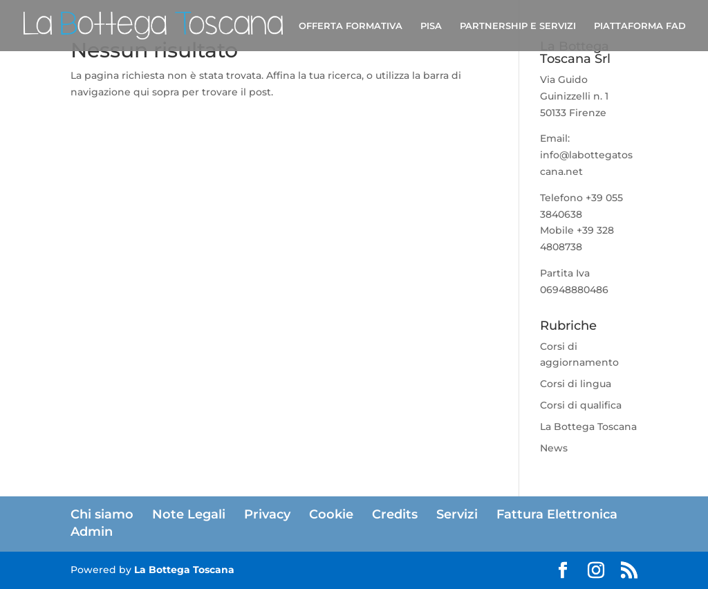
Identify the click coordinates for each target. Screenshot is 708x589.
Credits (395, 514)
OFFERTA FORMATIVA (350, 26)
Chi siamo (102, 514)
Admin (92, 531)
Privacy (267, 514)
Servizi (457, 514)
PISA (431, 26)
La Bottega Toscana (588, 426)
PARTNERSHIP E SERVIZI (518, 26)
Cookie (331, 514)
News (554, 448)
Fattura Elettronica (556, 514)
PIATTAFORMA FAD (640, 26)
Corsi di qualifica (581, 405)
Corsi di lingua (575, 383)
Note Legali (188, 514)
